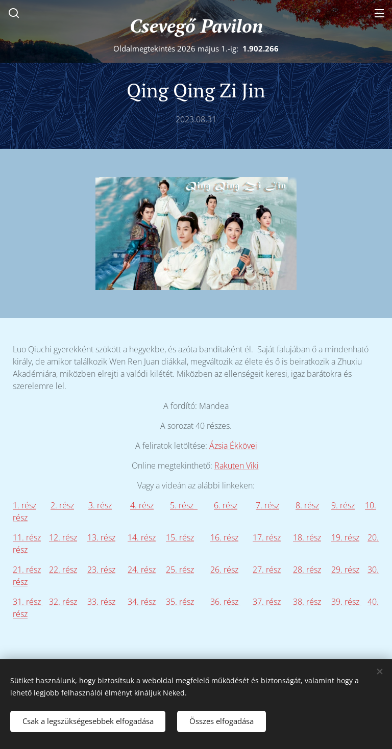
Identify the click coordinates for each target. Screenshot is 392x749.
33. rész (101, 601)
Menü (379, 13)
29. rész (345, 569)
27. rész (267, 569)
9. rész (343, 505)
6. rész (225, 505)
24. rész (142, 569)
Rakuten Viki (236, 465)
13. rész (101, 537)
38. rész (307, 601)
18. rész (307, 537)
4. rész (142, 505)
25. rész (180, 569)
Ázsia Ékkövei (233, 445)
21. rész (27, 569)
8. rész (307, 505)
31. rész (28, 601)
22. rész (63, 569)
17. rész (267, 537)
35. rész (180, 601)
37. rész (267, 601)
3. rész (100, 505)
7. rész (267, 505)
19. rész (345, 537)
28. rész (307, 569)
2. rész (62, 505)
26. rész (224, 569)
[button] (13, 12)
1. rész (24, 505)
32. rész (63, 601)
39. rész (346, 601)
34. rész (142, 601)
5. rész (184, 505)
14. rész (142, 537)
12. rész (63, 537)
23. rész (101, 569)
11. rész (27, 537)
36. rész (225, 601)
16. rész (224, 537)
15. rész (180, 537)
